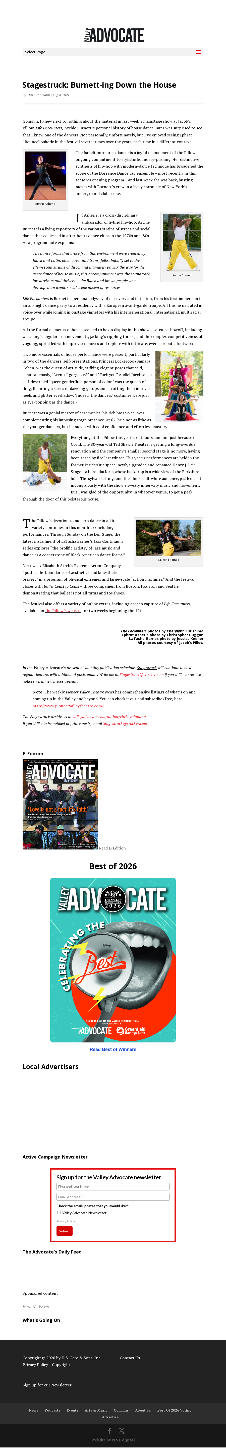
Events (72, 1410)
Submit (64, 1231)
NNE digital (123, 1440)
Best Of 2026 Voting (174, 1410)
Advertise (110, 1417)
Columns (121, 1410)
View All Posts (36, 1307)
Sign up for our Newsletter (47, 1385)
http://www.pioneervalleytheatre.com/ (68, 706)
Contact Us (130, 1358)
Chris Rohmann (38, 94)
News (33, 1410)
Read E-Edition (112, 848)
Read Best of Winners (113, 1049)
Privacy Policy (65, 1221)
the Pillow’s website (63, 610)
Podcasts (52, 1410)
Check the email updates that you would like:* (92, 1206)
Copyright (61, 1364)
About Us (143, 1410)
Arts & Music (96, 1410)
